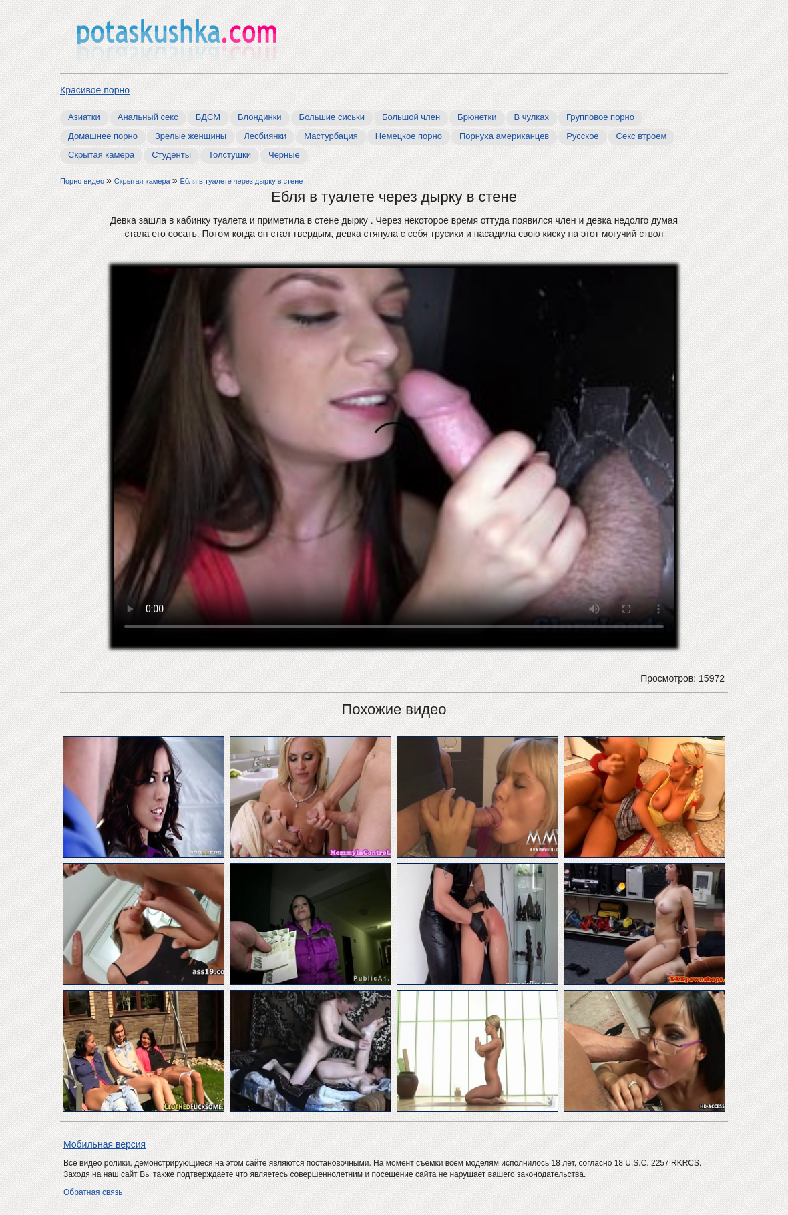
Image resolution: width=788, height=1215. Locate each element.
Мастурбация (331, 136)
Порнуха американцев (504, 136)
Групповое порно (600, 117)
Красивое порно (95, 90)
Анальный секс (148, 117)
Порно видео (83, 181)
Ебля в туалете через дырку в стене (241, 181)
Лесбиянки (265, 136)
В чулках (532, 117)
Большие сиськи (332, 117)
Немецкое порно (408, 136)
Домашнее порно (103, 136)
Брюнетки (476, 117)
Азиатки (84, 117)
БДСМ (208, 117)
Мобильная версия (104, 1144)
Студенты (171, 155)
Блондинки (260, 117)
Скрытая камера (101, 155)
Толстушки (229, 155)
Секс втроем (641, 136)
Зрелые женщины (190, 136)
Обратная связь (92, 1192)
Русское (582, 136)
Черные (284, 155)
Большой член (411, 117)
